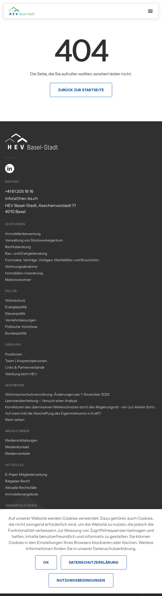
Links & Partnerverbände (25, 367)
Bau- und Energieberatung (26, 253)
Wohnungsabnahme (21, 266)
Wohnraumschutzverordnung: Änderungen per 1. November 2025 (57, 394)
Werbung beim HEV (21, 374)
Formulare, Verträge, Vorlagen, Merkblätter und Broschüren (52, 260)
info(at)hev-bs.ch (21, 198)
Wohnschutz (15, 300)
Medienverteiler (17, 453)
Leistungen (15, 224)
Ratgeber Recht (17, 481)
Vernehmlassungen (20, 320)
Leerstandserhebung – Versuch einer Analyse (41, 400)
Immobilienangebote (21, 494)
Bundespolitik (16, 333)
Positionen (13, 354)
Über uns (13, 344)
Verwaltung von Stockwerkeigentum (34, 240)
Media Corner (17, 431)
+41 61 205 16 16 (19, 191)
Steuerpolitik (15, 313)
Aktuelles (14, 465)
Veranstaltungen (21, 505)
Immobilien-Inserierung (24, 273)
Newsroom (14, 385)
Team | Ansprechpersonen (26, 361)
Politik (11, 291)
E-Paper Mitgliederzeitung (26, 474)
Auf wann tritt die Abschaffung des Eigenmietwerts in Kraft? (53, 413)
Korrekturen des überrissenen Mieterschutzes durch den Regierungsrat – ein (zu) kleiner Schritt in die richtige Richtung (81, 407)
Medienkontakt (17, 447)
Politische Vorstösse (21, 326)
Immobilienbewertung (22, 233)
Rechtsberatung (18, 247)
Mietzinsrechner (18, 279)
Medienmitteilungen (21, 440)
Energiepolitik (16, 307)
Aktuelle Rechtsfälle (21, 487)
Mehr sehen (14, 419)
